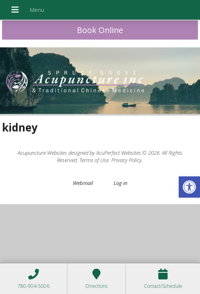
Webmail (83, 183)
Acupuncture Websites (42, 152)
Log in (120, 183)
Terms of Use (94, 160)
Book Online (100, 30)
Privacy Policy (126, 160)
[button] (189, 187)
